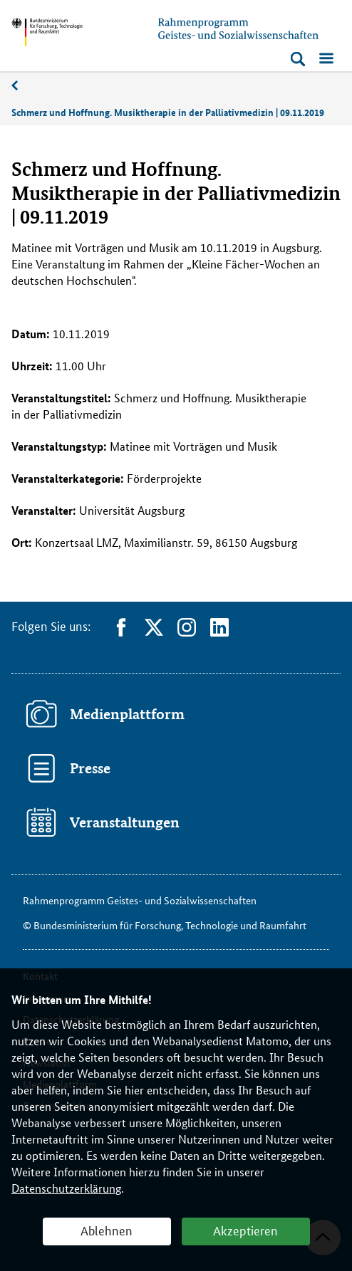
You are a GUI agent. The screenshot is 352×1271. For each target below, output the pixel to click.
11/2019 (22, 86)
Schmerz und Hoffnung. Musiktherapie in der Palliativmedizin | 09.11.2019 (167, 112)
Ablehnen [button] (107, 1229)
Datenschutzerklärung (66, 1188)
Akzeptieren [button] (245, 1229)
